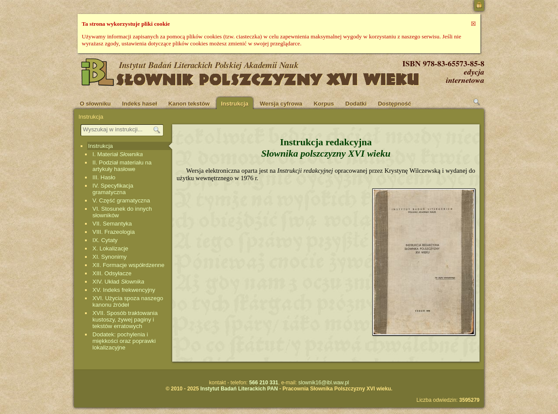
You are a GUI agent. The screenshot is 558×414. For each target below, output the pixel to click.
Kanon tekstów (189, 103)
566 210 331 (264, 383)
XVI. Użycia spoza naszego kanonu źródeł (127, 301)
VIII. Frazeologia (113, 232)
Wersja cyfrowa (281, 103)
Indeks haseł (139, 103)
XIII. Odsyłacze (112, 273)
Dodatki (356, 103)
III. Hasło (104, 177)
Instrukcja (234, 103)
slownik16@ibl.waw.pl (323, 383)
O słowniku (95, 103)
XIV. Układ (118, 281)
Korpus (323, 103)
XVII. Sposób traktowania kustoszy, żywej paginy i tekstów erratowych (125, 319)
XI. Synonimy (109, 256)
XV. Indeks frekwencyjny (123, 290)
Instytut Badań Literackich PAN (239, 389)
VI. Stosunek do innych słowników (122, 212)
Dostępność (394, 103)
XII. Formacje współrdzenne (128, 265)
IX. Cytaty (105, 240)
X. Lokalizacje (110, 248)
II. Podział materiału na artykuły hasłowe (122, 165)
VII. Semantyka (112, 223)
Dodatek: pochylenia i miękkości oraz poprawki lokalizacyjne (124, 341)
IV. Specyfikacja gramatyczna (112, 188)
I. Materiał (117, 154)
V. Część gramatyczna (121, 200)
